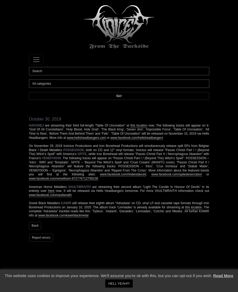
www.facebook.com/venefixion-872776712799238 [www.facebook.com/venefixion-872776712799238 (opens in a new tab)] (63, 178)
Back (35, 225)
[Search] (119, 71)
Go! (119, 96)
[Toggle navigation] (36, 59)
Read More (223, 275)
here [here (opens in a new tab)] (51, 191)
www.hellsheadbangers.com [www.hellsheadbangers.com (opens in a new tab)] (86, 138)
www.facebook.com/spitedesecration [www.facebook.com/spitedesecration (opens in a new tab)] (176, 174)
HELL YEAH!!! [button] (119, 283)
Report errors (41, 237)
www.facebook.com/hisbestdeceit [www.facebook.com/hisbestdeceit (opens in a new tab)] (123, 174)
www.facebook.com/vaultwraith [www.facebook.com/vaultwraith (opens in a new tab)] (50, 195)
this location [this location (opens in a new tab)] (138, 125)
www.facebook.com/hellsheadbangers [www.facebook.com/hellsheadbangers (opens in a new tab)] (137, 138)
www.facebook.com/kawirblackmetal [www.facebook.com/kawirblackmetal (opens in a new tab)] (63, 215)
